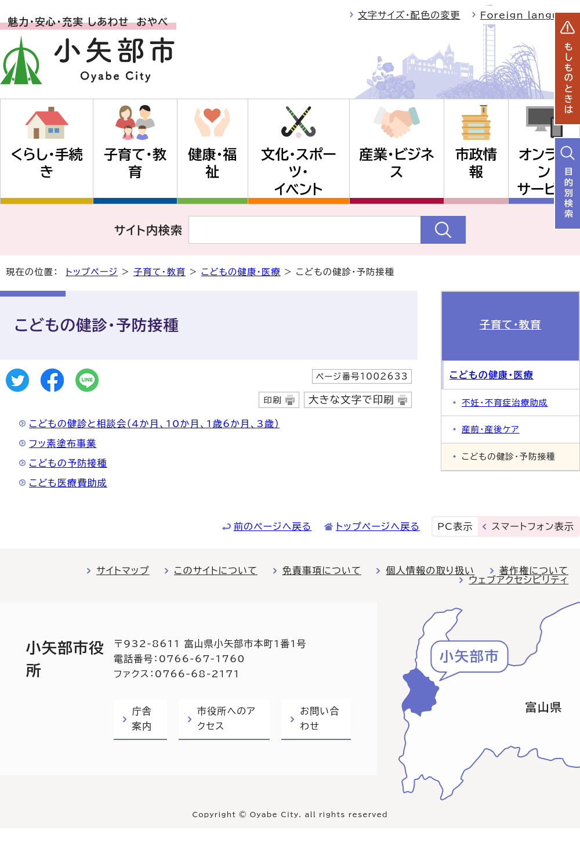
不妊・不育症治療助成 (505, 402)
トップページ (92, 272)
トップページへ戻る (378, 526)
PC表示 (455, 526)
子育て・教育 (135, 163)
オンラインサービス (544, 171)
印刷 (272, 400)
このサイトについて (216, 570)
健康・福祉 (212, 163)
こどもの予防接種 (68, 463)
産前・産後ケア (491, 429)
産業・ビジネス (397, 163)
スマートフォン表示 (533, 526)
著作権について (533, 570)
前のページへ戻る (273, 526)
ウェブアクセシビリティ (518, 579)
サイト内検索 (148, 230)
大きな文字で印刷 (351, 400)
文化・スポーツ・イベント (298, 171)
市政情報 (476, 163)
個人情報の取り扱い (430, 570)
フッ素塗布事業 (62, 443)
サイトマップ (122, 570)
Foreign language (530, 15)
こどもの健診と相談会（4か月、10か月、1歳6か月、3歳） (154, 423)
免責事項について (321, 570)
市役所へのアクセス (226, 718)
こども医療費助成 (68, 483)
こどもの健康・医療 (241, 272)
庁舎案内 (142, 718)
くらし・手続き (46, 163)
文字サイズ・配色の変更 (409, 15)
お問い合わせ (319, 718)
